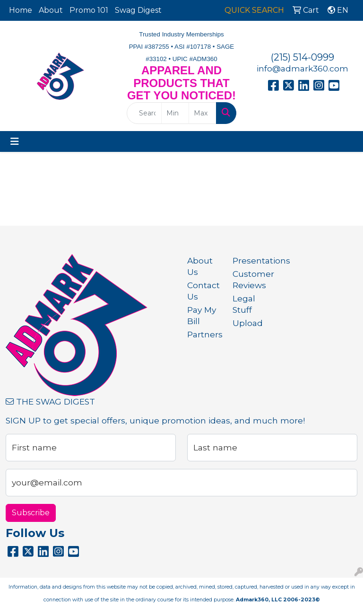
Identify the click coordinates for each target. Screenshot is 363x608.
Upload (248, 323)
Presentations (250, 260)
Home (20, 10)
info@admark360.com (302, 68)
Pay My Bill (201, 315)
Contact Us (203, 290)
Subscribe (31, 512)
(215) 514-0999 (302, 57)
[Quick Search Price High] (202, 113)
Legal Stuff (244, 304)
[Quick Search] (144, 113)
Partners (204, 334)
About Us (200, 266)
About (51, 10)
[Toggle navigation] (15, 141)
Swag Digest (138, 10)
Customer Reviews (250, 279)
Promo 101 (88, 10)
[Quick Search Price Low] (175, 113)
